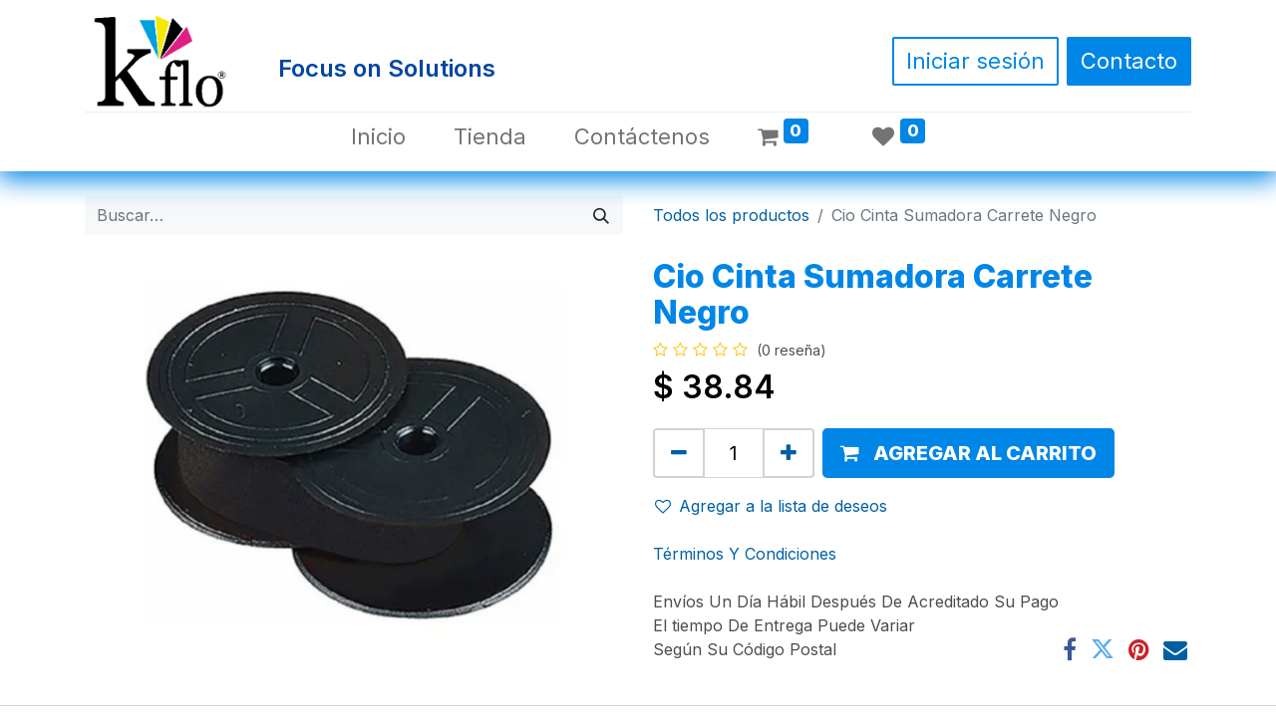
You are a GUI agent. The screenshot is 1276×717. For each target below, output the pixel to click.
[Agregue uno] (788, 453)
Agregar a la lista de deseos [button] (771, 506)
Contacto (1129, 61)
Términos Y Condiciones (744, 554)
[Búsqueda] (601, 215)
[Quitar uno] (679, 453)
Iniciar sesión (975, 61)
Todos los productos (731, 215)
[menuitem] (378, 137)
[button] (968, 453)
